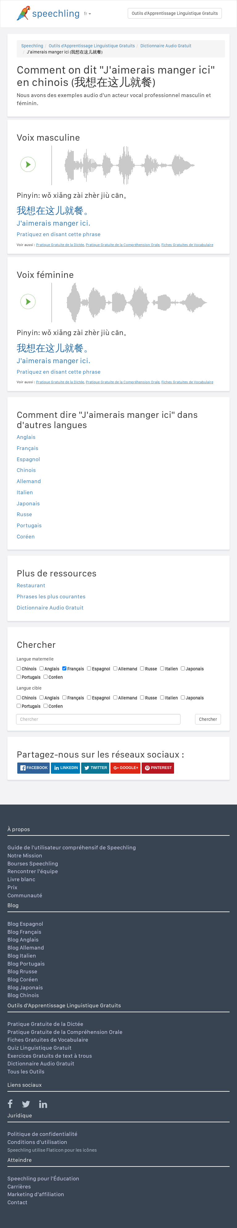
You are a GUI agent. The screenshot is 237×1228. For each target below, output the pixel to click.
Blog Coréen (22, 979)
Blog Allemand (25, 947)
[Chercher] (98, 719)
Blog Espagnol (25, 923)
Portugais (29, 525)
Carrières (19, 1186)
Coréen (26, 536)
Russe (24, 514)
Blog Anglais (23, 939)
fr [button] (87, 13)
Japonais (28, 503)
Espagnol (28, 459)
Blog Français (24, 931)
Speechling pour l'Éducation (43, 1178)
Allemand (29, 481)
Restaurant (31, 585)
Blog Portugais (26, 963)
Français (27, 448)
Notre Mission (24, 855)
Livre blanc (21, 879)
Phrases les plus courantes (51, 596)
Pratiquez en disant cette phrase (59, 234)
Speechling (32, 45)
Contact (17, 1202)
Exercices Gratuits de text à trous (49, 1055)
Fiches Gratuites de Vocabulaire (47, 1039)
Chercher (208, 719)
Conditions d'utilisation (37, 1142)
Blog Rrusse (22, 971)
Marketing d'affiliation (35, 1194)
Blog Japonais (25, 987)
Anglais (26, 437)
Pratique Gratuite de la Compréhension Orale (65, 1032)
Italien (25, 492)
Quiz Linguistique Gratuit (39, 1047)
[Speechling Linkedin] (47, 1105)
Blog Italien (21, 955)
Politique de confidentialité (42, 1134)
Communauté (24, 895)
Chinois (26, 470)
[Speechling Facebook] (13, 1105)
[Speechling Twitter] (30, 1105)
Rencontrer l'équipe (32, 871)
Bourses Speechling (32, 863)
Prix (12, 887)
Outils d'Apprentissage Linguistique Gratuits (175, 13)
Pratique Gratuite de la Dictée (45, 1024)
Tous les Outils (25, 1071)
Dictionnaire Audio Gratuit (165, 45)
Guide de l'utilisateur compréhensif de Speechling (71, 847)
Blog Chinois (23, 995)
